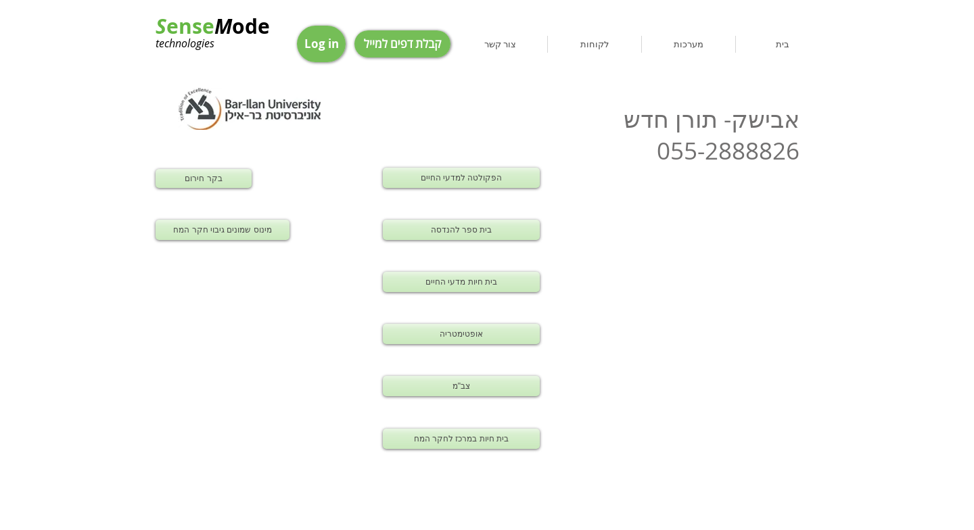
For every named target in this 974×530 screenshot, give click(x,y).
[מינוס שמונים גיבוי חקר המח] (222, 230)
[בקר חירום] (204, 178)
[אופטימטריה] (461, 334)
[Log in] (321, 44)
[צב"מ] (461, 386)
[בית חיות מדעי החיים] (461, 282)
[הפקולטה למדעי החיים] (461, 178)
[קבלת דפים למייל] (402, 43)
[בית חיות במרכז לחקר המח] (461, 439)
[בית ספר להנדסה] (461, 230)
